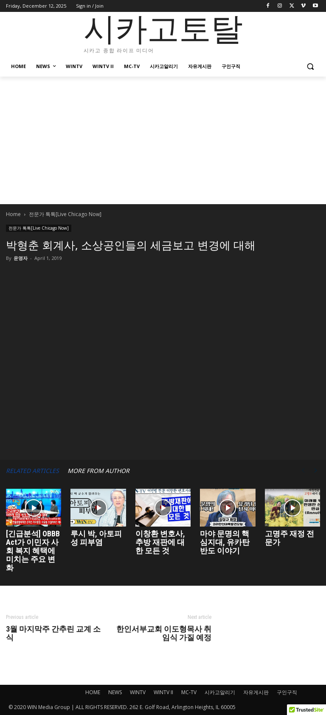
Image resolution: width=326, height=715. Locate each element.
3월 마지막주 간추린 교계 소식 (53, 633)
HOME (92, 692)
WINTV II (163, 692)
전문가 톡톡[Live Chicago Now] (38, 228)
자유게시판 (256, 692)
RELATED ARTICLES (32, 471)
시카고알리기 (220, 692)
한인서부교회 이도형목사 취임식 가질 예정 (163, 633)
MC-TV (189, 692)
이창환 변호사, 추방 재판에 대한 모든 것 (160, 542)
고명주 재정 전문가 (289, 538)
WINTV (138, 692)
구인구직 (287, 692)
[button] (310, 67)
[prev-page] (303, 470)
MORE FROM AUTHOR (98, 471)
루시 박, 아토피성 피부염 (96, 538)
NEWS (115, 692)
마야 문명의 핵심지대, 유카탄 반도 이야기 (225, 542)
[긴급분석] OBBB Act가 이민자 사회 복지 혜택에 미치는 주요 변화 (33, 550)
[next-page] (316, 470)
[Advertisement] (163, 140)
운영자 (21, 258)
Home (13, 214)
